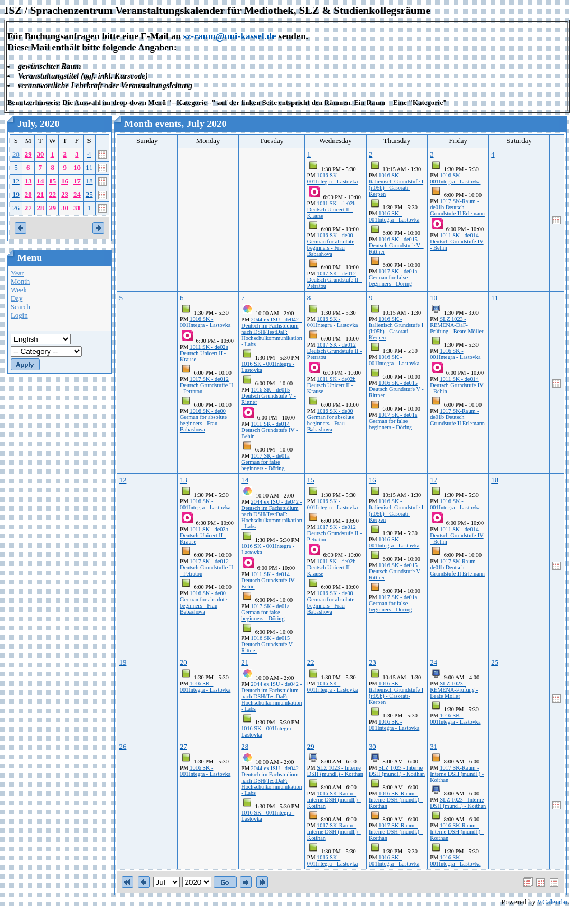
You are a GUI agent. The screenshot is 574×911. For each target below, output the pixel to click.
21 (40, 195)
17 (77, 181)
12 (16, 181)
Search (20, 307)
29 (28, 154)
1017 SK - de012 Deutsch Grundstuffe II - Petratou (206, 385)
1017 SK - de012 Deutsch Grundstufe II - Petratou (334, 279)
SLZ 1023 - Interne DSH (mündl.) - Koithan (335, 771)
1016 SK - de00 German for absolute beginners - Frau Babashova (330, 244)
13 (28, 181)
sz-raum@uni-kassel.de (229, 36)
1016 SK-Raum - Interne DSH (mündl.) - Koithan (334, 799)
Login (19, 315)
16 (64, 181)
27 (28, 208)
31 (77, 208)
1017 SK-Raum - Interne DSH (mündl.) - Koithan (334, 831)
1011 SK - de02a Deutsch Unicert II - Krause (204, 353)
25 (89, 195)
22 (52, 195)
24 (77, 195)
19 (16, 195)
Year (17, 273)
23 (64, 195)
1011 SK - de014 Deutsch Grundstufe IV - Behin (457, 241)
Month (20, 282)
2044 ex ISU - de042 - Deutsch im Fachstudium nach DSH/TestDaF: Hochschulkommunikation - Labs (271, 331)
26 (16, 208)
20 (28, 195)
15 (52, 181)
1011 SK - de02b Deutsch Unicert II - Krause (331, 209)
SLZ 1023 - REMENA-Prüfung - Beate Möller (454, 689)
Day (16, 298)
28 (16, 154)
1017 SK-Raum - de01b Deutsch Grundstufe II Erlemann (457, 207)
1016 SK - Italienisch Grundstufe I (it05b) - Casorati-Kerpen (396, 184)
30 (40, 154)
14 (40, 181)
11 (89, 168)
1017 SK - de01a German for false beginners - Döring (393, 277)
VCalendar (552, 902)
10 (77, 168)
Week (19, 290)
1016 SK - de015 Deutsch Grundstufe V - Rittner (396, 245)
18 (89, 181)
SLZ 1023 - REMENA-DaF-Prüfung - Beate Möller (456, 325)
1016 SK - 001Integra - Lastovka (332, 178)
